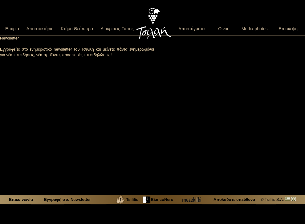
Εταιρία (12, 28)
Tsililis (126, 199)
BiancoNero (157, 199)
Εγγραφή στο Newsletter (67, 199)
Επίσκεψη (288, 28)
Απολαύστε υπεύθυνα (234, 199)
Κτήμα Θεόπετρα (77, 28)
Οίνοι (223, 28)
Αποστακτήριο (40, 28)
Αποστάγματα (191, 28)
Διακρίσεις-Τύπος (117, 28)
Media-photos (255, 28)
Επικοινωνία (21, 199)
